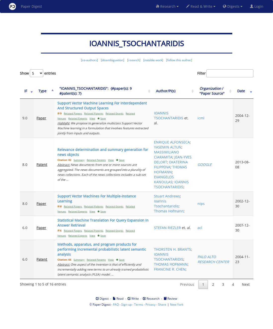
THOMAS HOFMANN (178, 184)
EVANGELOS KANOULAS (179, 194)
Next (246, 304)
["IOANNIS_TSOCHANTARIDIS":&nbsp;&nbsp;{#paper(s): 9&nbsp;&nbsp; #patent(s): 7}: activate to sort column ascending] (108, 94)
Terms (138, 324)
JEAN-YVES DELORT (183, 164)
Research (167, 6)
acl (208, 247)
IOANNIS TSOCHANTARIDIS (183, 118)
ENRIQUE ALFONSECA (178, 144)
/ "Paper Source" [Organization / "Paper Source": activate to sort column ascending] (219, 93)
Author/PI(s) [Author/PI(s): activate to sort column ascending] (180, 93)
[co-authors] (89, 60)
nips (209, 223)
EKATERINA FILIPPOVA (178, 174)
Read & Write (200, 6)
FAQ (116, 324)
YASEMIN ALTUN (182, 152)
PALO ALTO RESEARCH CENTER (215, 279)
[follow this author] (179, 60)
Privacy (151, 324)
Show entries (38, 73)
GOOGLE (213, 174)
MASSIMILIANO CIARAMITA (181, 159)
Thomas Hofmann (183, 231)
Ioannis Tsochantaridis (181, 223)
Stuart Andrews (182, 216)
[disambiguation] (112, 60)
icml (209, 120)
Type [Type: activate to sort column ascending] (40, 93)
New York (176, 324)
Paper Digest (25, 6)
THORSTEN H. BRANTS (180, 267)
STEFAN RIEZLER (182, 245)
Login (257, 6)
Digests (232, 6)
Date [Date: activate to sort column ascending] (244, 93)
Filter (225, 73)
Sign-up (126, 324)
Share (162, 324)
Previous (187, 304)
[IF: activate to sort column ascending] (26, 94)
